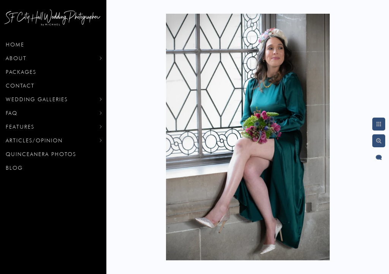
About (16, 58)
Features (20, 127)
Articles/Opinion (34, 140)
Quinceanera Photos (41, 154)
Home (15, 44)
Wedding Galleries (37, 99)
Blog (14, 168)
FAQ (11, 113)
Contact (20, 86)
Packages (21, 72)
